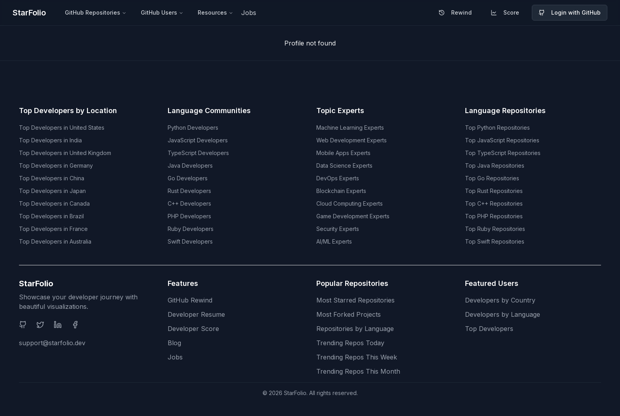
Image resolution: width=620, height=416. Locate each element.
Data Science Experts (344, 165)
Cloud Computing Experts (349, 203)
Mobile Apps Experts (343, 152)
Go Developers (188, 178)
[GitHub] (23, 325)
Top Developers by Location (68, 110)
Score (505, 12)
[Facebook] (75, 325)
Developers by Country (500, 300)
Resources (215, 12)
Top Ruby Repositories (495, 228)
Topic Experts (340, 110)
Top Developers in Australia (55, 241)
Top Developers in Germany (56, 165)
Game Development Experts (352, 216)
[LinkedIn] (58, 325)
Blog (174, 343)
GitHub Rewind (190, 300)
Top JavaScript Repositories (502, 140)
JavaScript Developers (198, 140)
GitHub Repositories (96, 12)
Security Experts (337, 228)
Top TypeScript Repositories (503, 152)
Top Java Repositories (494, 165)
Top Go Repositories (492, 178)
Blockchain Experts (341, 190)
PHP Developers (189, 216)
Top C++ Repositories (494, 203)
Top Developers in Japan (52, 190)
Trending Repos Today (350, 343)
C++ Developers (189, 203)
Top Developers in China (51, 178)
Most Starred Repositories (355, 300)
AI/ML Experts (334, 241)
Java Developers (190, 165)
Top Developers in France (53, 228)
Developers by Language (502, 314)
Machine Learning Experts (350, 127)
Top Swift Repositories (494, 241)
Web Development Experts (351, 140)
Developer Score (193, 329)
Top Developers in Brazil (51, 216)
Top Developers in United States (61, 127)
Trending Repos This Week (356, 357)
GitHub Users (162, 12)
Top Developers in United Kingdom (65, 152)
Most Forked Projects (348, 314)
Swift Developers (190, 241)
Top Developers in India (50, 140)
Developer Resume (196, 314)
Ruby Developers (191, 228)
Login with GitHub (570, 12)
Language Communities (209, 110)
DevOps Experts (337, 178)
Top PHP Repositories (494, 216)
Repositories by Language (355, 329)
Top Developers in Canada (54, 203)
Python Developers (193, 127)
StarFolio (29, 12)
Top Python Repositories (497, 127)
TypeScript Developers (198, 152)
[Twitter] (40, 325)
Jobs (248, 13)
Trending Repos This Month (358, 371)
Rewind (455, 12)
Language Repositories (505, 110)
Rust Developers (189, 190)
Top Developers (489, 329)
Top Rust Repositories (494, 190)
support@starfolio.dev (52, 343)
